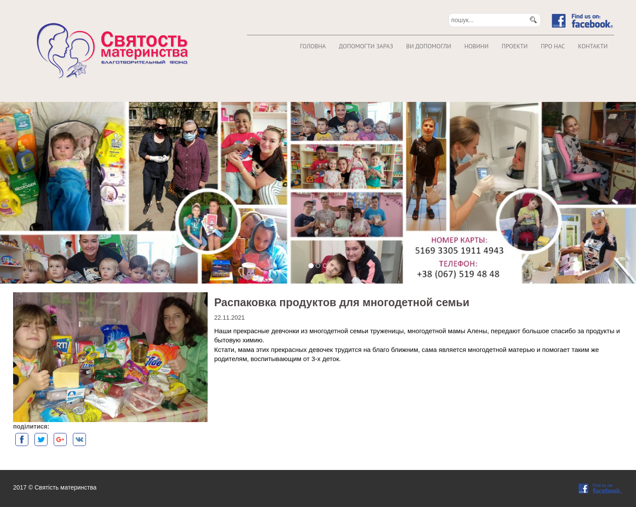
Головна (312, 46)
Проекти (515, 46)
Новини (476, 46)
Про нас (553, 46)
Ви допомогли (428, 46)
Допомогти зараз (366, 46)
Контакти (593, 46)
